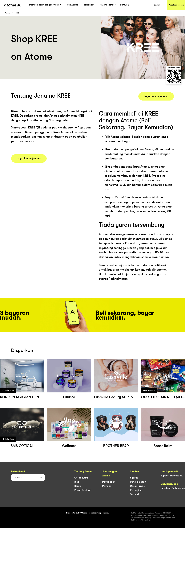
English (157, 5)
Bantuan (124, 5)
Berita (77, 486)
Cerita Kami (81, 477)
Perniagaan (88, 5)
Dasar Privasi (137, 486)
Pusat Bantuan (82, 490)
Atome (7, 13)
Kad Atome (72, 5)
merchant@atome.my (173, 488)
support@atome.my (172, 475)
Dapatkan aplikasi (176, 5)
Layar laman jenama (29, 158)
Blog (76, 481)
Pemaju (106, 486)
